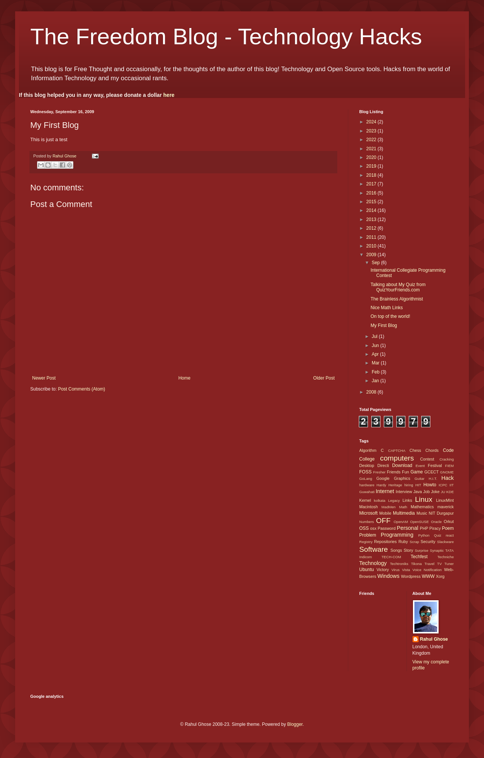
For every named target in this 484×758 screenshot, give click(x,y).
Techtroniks (399, 564)
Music (421, 513)
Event (420, 466)
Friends (393, 472)
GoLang (365, 478)
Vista (406, 570)
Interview (404, 491)
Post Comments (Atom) (81, 389)
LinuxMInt (445, 500)
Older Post (324, 378)
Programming (397, 535)
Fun (405, 472)
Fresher (379, 472)
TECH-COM (391, 557)
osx (373, 528)
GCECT (431, 472)
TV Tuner (445, 564)
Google (382, 478)
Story (408, 550)
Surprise (421, 550)
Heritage (395, 485)
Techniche (445, 557)
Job (426, 491)
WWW (428, 576)
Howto (430, 484)
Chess (415, 450)
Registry (365, 542)
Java (417, 491)
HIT (418, 485)
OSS (364, 528)
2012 (372, 228)
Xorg (440, 576)
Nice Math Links (387, 307)
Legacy (394, 500)
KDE (450, 492)
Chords (432, 450)
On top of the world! (390, 316)
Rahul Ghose (434, 639)
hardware (366, 485)
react (450, 535)
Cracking (446, 459)
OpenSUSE (419, 522)
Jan (376, 380)
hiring (408, 485)
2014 (372, 210)
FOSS (365, 472)
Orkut (449, 521)
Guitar (419, 478)
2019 (372, 166)
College (367, 459)
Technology (373, 563)
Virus (395, 570)
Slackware (445, 542)
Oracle (436, 522)
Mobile (385, 513)
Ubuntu (366, 569)
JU (443, 492)
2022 (372, 139)
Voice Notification (427, 570)
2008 (372, 392)
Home (184, 378)
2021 (372, 148)
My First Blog (384, 325)
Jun (376, 345)
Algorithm (368, 450)
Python (424, 535)
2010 (372, 246)
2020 (372, 157)
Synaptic (437, 550)
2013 (372, 219)
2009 (372, 254)
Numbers (366, 522)
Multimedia (404, 513)
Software (373, 549)
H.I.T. (433, 478)
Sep (376, 262)
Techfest (419, 556)
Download (402, 465)
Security (427, 541)
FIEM (449, 466)
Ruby (403, 541)
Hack (447, 478)
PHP (424, 528)
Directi (383, 465)
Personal (407, 528)
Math (403, 507)
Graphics (402, 478)
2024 (372, 122)
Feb (376, 372)
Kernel (365, 500)
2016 (372, 193)
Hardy (381, 485)
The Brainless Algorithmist (397, 299)
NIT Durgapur (441, 513)
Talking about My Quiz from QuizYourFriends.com (398, 287)
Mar (376, 363)
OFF (383, 521)
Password (387, 528)
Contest (427, 459)
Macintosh (368, 506)
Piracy (435, 528)
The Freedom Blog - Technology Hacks (226, 36)
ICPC (443, 485)
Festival (435, 465)
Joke (435, 491)
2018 (372, 175)
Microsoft (368, 513)
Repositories (385, 541)
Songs (396, 550)
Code (448, 450)
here (169, 95)
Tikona (416, 564)
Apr (376, 354)
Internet (384, 491)
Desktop (366, 465)
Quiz (437, 535)
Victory (383, 569)
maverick (445, 506)
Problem (367, 535)
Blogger (294, 724)
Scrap (414, 542)
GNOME (447, 472)
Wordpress (410, 576)
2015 (372, 201)
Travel (429, 564)
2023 (372, 131)
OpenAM (401, 522)
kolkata (379, 500)
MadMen (389, 507)
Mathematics (422, 506)
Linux (423, 499)
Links (407, 500)
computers (397, 458)
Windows (388, 576)
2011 (372, 237)
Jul (375, 336)
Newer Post (44, 378)
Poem (448, 528)
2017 (372, 184)
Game (416, 472)
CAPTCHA (396, 450)
